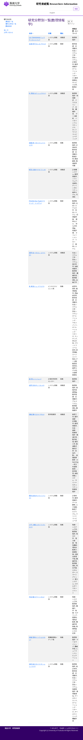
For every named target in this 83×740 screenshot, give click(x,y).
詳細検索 (9, 26)
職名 (61, 33)
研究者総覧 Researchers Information (56, 3)
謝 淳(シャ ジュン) (35, 379)
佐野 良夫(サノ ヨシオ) (36, 385)
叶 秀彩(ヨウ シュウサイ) (37, 93)
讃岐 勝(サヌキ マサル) (36, 414)
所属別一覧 (9, 22)
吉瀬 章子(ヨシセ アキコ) (37, 44)
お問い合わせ (8, 32)
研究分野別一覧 (11, 24)
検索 (76, 9)
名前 (30, 33)
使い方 (6, 30)
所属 (49, 33)
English (52, 13)
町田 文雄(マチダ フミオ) (37, 170)
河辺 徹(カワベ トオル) (36, 597)
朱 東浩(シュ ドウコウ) (36, 286)
